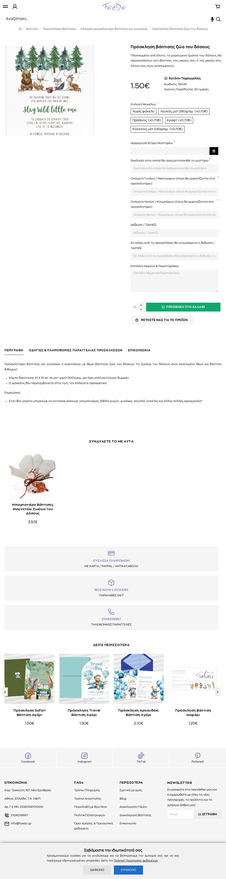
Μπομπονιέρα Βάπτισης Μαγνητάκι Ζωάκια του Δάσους (32, 501)
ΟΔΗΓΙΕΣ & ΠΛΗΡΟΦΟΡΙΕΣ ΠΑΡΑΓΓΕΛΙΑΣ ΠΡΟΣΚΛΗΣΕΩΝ (75, 353)
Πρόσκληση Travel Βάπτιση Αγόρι (84, 720)
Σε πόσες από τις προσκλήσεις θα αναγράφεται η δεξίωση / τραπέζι (173, 252)
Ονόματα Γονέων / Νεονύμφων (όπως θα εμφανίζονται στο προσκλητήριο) (173, 188)
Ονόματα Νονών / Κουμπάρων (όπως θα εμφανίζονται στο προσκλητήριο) (172, 211)
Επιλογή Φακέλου (143, 104)
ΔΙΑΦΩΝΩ (97, 870)
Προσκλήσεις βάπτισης (59, 29)
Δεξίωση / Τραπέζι (143, 231)
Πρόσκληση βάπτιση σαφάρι (193, 720)
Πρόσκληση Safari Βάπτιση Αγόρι (29, 720)
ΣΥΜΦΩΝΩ (128, 870)
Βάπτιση (32, 29)
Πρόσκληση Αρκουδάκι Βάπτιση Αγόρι (138, 720)
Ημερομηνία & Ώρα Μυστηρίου (152, 149)
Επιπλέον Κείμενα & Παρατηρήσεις (155, 272)
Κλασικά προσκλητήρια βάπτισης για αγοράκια (114, 29)
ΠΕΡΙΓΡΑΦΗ (13, 353)
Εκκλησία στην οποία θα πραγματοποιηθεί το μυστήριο (170, 167)
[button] (5, 700)
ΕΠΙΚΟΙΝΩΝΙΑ (139, 353)
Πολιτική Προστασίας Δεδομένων (136, 860)
